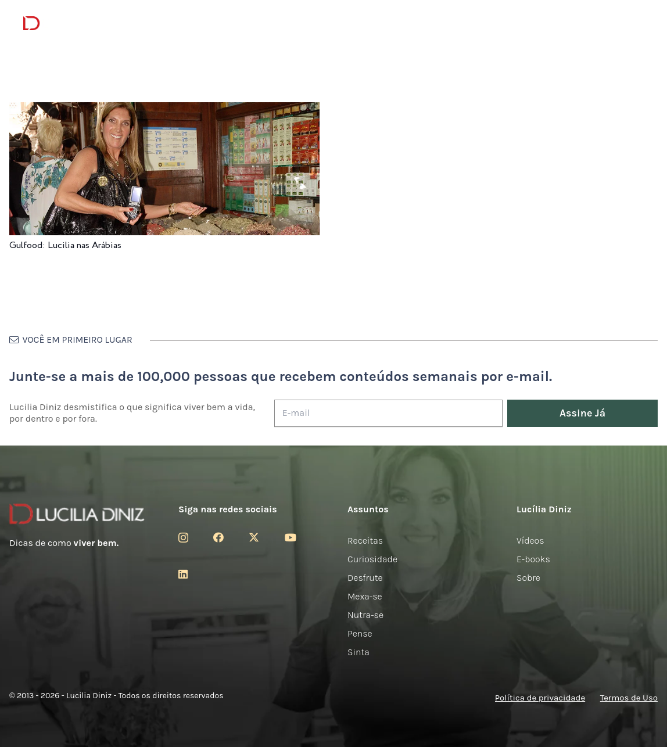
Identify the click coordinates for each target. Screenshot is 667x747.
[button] (635, 23)
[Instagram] (183, 538)
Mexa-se (364, 596)
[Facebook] (218, 537)
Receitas (365, 540)
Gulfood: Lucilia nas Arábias (65, 245)
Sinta (358, 652)
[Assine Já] (582, 413)
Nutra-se (365, 614)
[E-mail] (388, 413)
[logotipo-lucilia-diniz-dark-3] (70, 23)
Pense (359, 633)
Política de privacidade (540, 697)
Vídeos (530, 540)
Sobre (528, 577)
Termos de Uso (629, 697)
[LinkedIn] (183, 574)
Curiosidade (372, 559)
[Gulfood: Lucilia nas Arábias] (164, 110)
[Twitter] (254, 537)
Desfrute (365, 577)
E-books (533, 559)
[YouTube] (290, 537)
